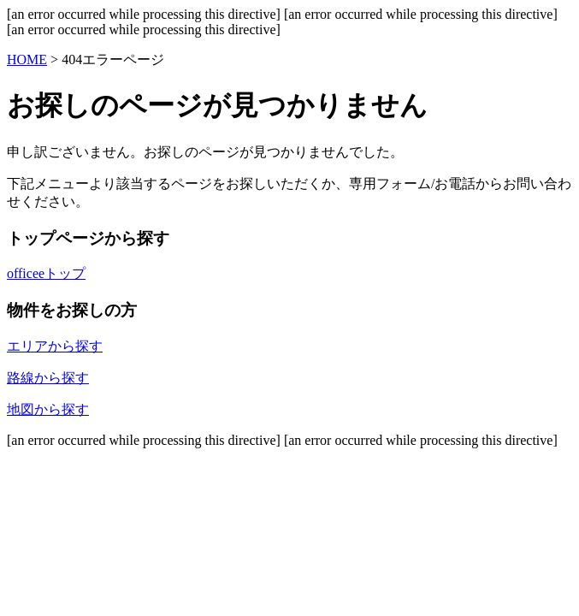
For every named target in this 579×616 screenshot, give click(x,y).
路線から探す (48, 377)
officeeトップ (46, 273)
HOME (27, 59)
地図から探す (48, 409)
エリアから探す (55, 346)
